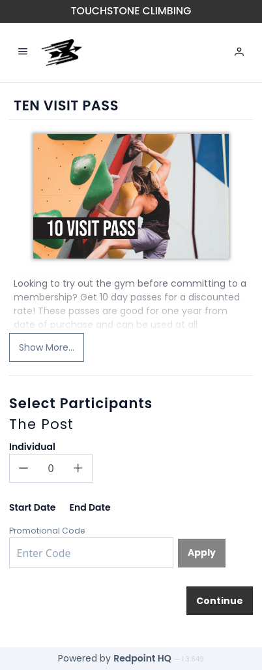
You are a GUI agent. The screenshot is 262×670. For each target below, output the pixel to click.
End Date (89, 507)
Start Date (32, 507)
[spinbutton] (51, 468)
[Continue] (219, 600)
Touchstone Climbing (131, 10)
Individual (32, 446)
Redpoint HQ (142, 658)
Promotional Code (47, 530)
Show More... (46, 347)
